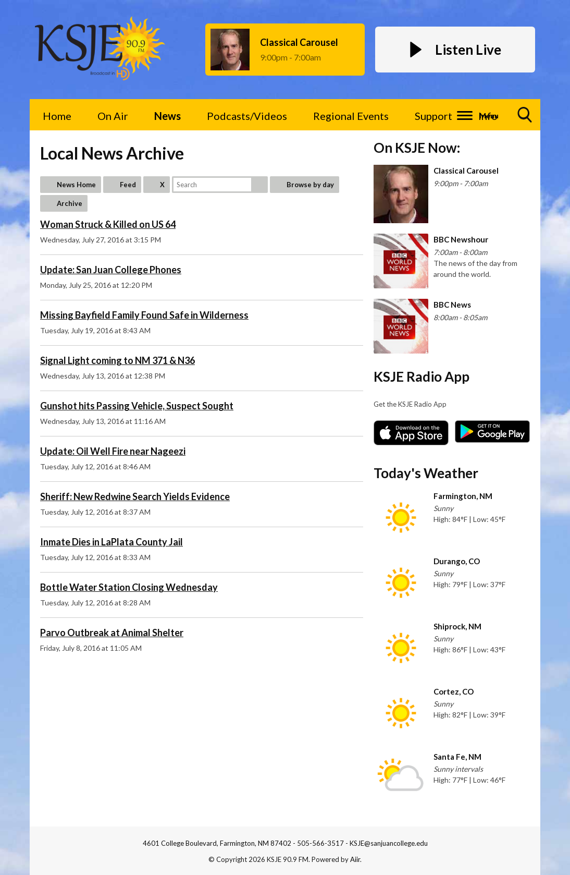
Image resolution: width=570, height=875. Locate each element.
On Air (112, 116)
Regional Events (351, 116)
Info (488, 116)
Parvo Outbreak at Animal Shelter (111, 632)
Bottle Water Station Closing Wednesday (129, 587)
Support (433, 116)
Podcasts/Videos (247, 116)
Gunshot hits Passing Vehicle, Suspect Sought (136, 405)
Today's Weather (426, 473)
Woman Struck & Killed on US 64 (108, 224)
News (167, 116)
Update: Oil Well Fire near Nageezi (112, 451)
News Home (76, 184)
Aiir (355, 859)
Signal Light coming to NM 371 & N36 (117, 360)
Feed (128, 184)
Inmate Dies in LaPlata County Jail (111, 542)
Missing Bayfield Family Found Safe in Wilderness (144, 315)
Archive (69, 203)
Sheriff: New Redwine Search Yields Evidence (135, 496)
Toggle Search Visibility (525, 118)
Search (259, 184)
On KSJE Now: (417, 147)
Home (57, 116)
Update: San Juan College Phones (110, 269)
